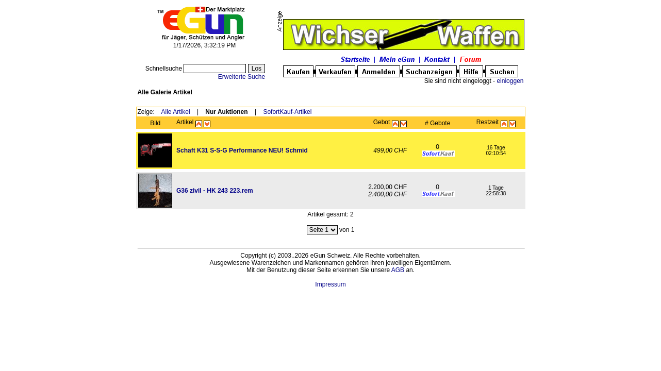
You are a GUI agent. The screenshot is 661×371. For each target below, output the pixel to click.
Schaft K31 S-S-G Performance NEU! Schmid (242, 150)
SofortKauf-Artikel (287, 111)
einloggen (510, 81)
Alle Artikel (175, 111)
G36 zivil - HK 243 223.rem (214, 190)
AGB (397, 270)
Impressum (330, 284)
